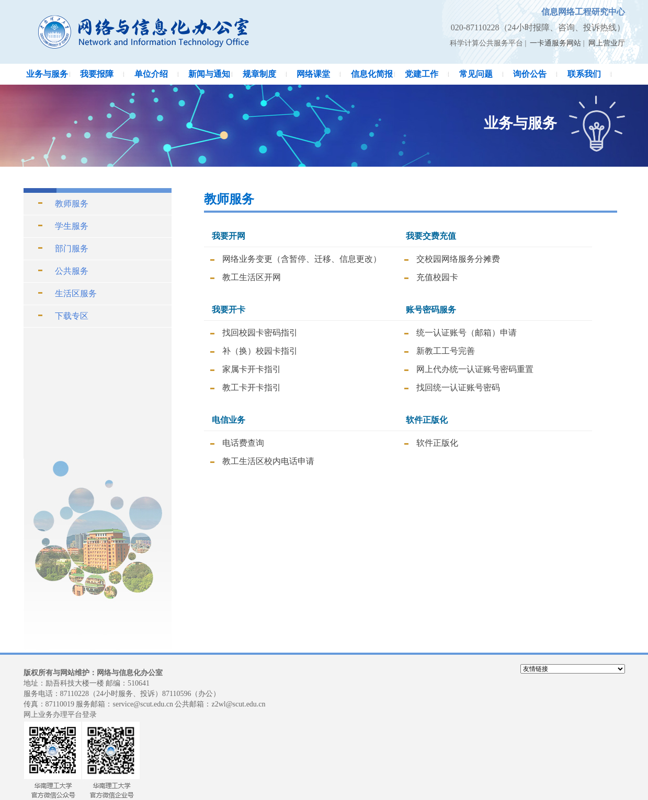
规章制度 (259, 73)
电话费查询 (243, 442)
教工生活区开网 (251, 277)
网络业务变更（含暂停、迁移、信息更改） (301, 258)
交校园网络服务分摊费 (458, 258)
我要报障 (96, 73)
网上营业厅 (606, 43)
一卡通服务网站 (555, 43)
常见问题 (476, 73)
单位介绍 (151, 73)
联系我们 (584, 73)
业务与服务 (47, 73)
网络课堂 (313, 73)
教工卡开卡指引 (251, 387)
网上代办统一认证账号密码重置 (474, 369)
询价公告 (530, 73)
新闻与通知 (209, 73)
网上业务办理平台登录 (60, 714)
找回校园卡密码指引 (260, 332)
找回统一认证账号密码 (458, 387)
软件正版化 (437, 442)
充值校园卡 (437, 277)
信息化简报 (372, 73)
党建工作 (421, 73)
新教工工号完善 (445, 350)
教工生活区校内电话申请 (268, 461)
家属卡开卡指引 (251, 369)
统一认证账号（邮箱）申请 (466, 332)
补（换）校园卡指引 (260, 350)
